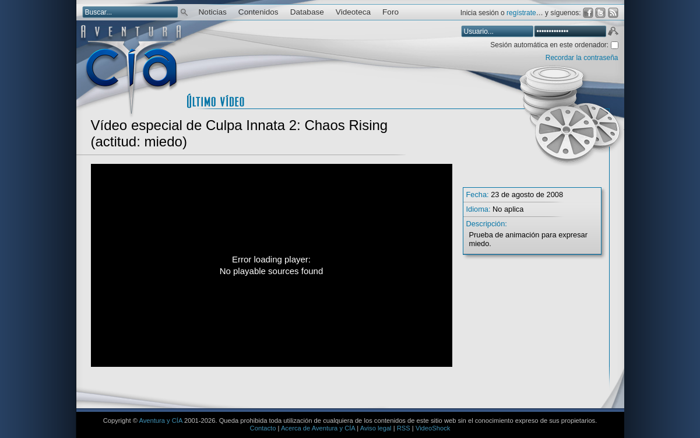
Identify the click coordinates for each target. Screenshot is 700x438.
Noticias (213, 12)
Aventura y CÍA (160, 420)
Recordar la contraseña (582, 58)
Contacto (263, 428)
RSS (403, 428)
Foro (390, 12)
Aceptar (612, 32)
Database (307, 12)
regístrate (521, 13)
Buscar (184, 11)
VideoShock (433, 428)
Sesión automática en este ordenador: (550, 45)
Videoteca (353, 12)
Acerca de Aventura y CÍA (318, 428)
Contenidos (258, 12)
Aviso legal (376, 428)
